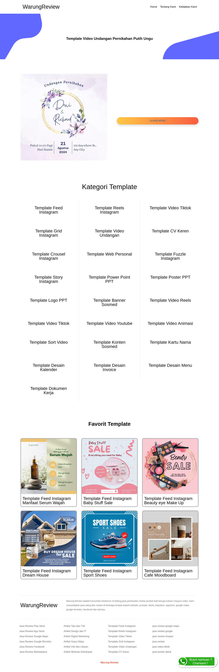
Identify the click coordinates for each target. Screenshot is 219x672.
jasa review (158, 641)
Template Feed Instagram (122, 626)
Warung (41, 7)
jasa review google (162, 631)
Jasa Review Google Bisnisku (35, 641)
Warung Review (110, 662)
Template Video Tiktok (120, 636)
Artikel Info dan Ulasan (76, 646)
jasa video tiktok (161, 646)
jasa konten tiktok (161, 652)
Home (153, 6)
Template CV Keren (118, 652)
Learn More (157, 120)
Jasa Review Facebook (31, 646)
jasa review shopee (162, 636)
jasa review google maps (165, 626)
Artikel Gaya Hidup (74, 641)
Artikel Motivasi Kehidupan (78, 652)
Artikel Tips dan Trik (74, 626)
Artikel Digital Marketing (76, 636)
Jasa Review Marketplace (33, 652)
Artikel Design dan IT (75, 631)
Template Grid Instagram (121, 641)
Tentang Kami (168, 6)
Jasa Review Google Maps (33, 636)
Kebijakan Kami (188, 6)
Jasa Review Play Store (32, 626)
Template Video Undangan (122, 646)
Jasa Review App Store (31, 631)
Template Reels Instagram (122, 631)
